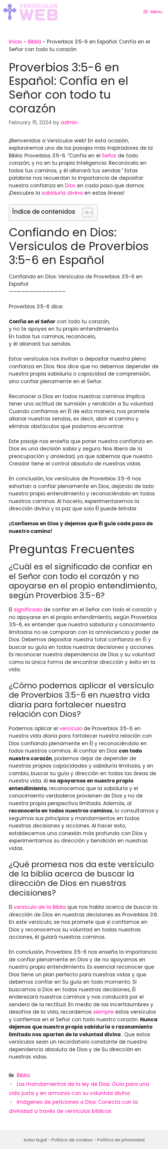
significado (28, 609)
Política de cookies (72, 1140)
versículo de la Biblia (40, 907)
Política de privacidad (121, 1140)
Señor (109, 155)
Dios (70, 185)
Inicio (15, 41)
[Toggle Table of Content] (84, 213)
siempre (103, 1011)
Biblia (34, 41)
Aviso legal (35, 1140)
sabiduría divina (62, 192)
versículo (70, 728)
